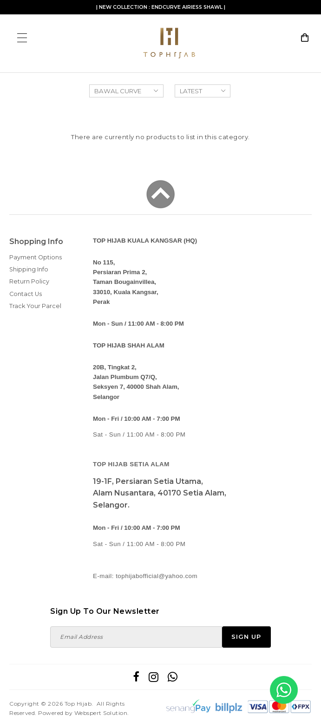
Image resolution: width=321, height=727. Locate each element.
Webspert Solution (101, 712)
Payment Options (35, 257)
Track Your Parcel (35, 305)
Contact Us (25, 293)
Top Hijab (78, 703)
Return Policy (29, 281)
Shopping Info (36, 241)
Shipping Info (28, 269)
